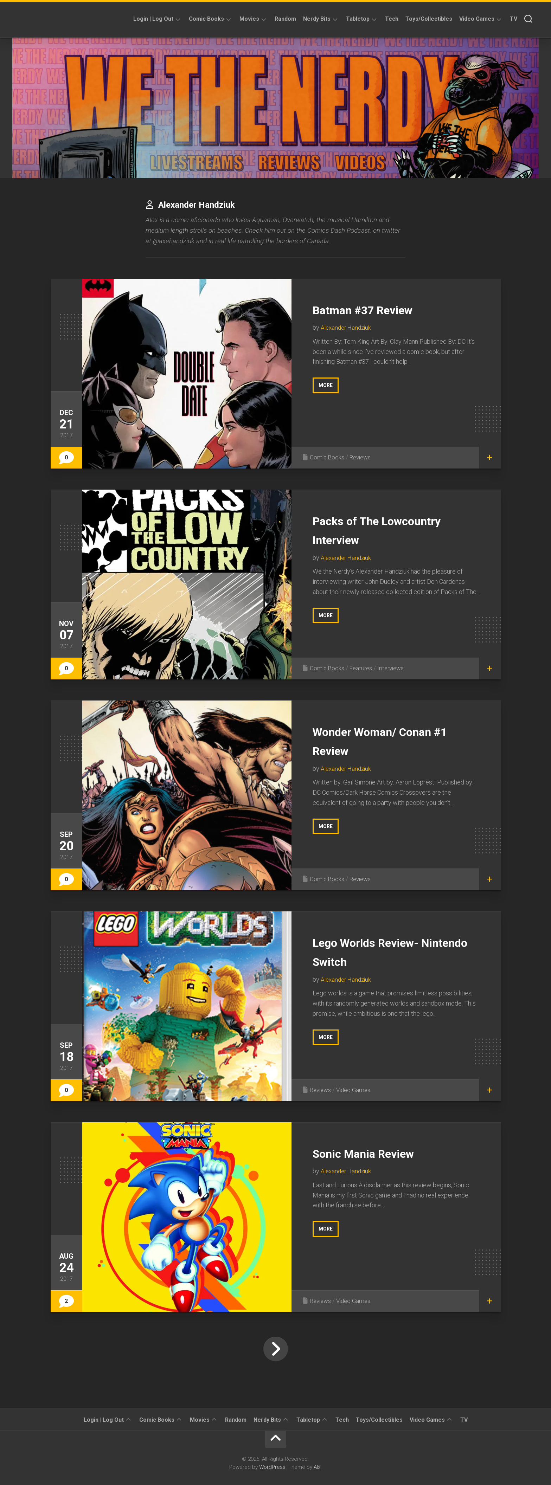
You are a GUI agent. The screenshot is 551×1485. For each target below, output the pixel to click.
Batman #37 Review (378, 309)
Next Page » (275, 1349)
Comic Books (206, 18)
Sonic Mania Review (378, 1152)
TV (513, 18)
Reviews (362, 457)
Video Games (476, 18)
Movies (249, 18)
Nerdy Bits (317, 18)
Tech (391, 18)
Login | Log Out (153, 18)
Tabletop (358, 18)
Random (285, 18)
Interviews (394, 668)
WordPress (272, 1467)
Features (363, 668)
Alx (317, 1467)
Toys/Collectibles (428, 18)
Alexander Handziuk (347, 327)
